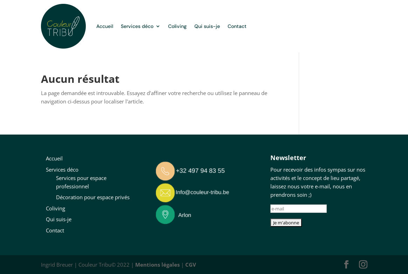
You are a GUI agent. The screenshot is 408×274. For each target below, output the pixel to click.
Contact (237, 26)
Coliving (177, 26)
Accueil (104, 26)
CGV (190, 264)
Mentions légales (157, 264)
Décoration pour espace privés (93, 197)
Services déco (137, 26)
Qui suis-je (207, 26)
